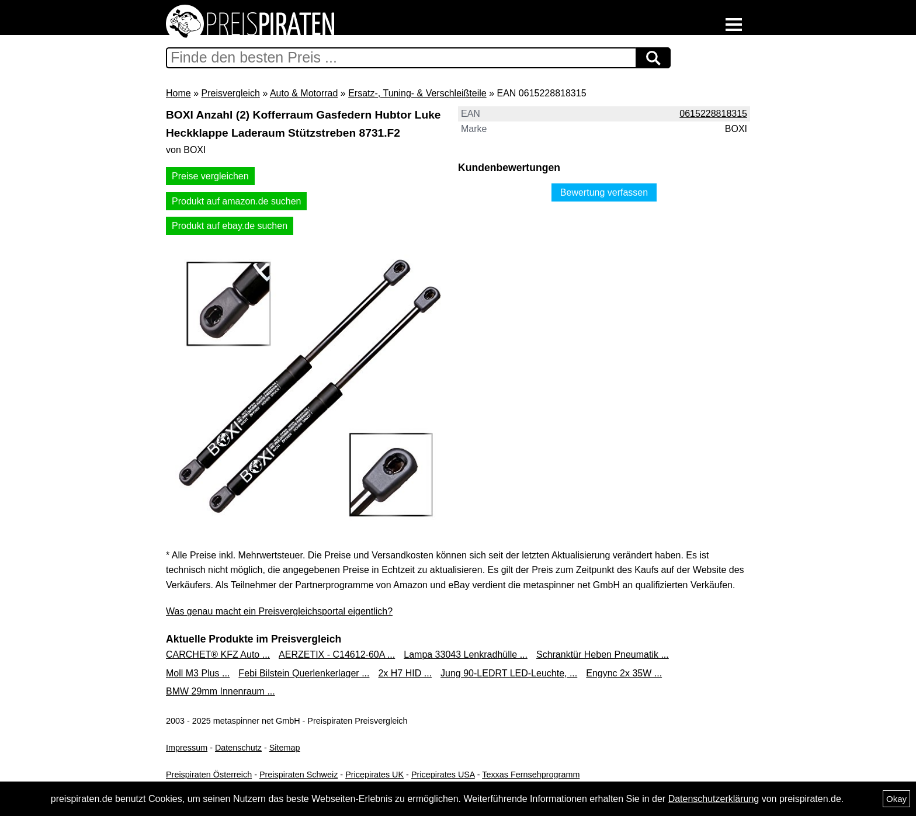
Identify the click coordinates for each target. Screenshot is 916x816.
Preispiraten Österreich (209, 774)
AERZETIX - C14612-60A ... (337, 654)
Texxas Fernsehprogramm (531, 774)
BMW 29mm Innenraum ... (220, 691)
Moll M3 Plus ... (198, 673)
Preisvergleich (230, 93)
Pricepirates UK (374, 774)
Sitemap (284, 747)
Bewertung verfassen (604, 192)
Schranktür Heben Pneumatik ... (602, 654)
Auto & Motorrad (304, 93)
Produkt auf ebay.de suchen (229, 226)
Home (178, 93)
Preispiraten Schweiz (298, 774)
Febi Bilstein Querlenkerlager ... (303, 673)
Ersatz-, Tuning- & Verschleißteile (417, 93)
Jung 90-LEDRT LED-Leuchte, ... (508, 673)
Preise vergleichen (210, 176)
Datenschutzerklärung (713, 799)
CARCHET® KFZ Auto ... (218, 654)
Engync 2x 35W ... (624, 673)
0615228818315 (713, 114)
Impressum (186, 747)
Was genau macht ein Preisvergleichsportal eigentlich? (279, 611)
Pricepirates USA (443, 774)
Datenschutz (238, 747)
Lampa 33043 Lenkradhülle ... (466, 654)
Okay (896, 799)
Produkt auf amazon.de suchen (236, 201)
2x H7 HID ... (405, 673)
